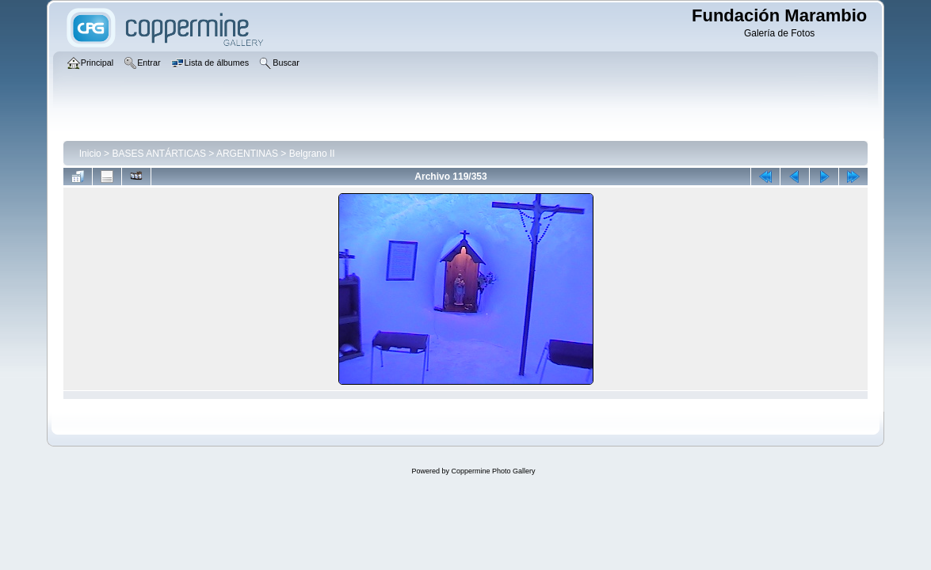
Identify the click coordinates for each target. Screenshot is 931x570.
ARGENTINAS (247, 153)
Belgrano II (312, 153)
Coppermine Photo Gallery (493, 471)
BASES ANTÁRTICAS (158, 153)
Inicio (90, 153)
